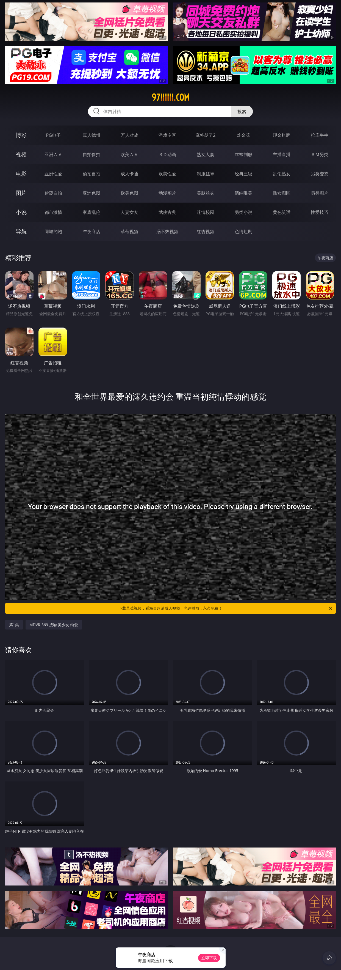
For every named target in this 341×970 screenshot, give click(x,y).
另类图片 (319, 193)
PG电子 (53, 135)
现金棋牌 (281, 135)
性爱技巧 (319, 212)
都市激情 (53, 212)
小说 (21, 212)
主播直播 (281, 154)
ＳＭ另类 (319, 154)
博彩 (21, 135)
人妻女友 (129, 212)
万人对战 (129, 135)
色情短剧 (243, 231)
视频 (21, 154)
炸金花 (243, 135)
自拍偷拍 (91, 154)
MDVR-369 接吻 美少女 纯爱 (53, 624)
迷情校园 (205, 212)
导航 (21, 231)
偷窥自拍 (53, 193)
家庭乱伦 (91, 212)
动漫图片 (167, 193)
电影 (21, 173)
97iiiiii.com (170, 97)
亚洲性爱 (53, 174)
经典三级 (243, 174)
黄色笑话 (281, 212)
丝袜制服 (243, 154)
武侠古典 (167, 212)
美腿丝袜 (205, 193)
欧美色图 (129, 193)
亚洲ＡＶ (53, 154)
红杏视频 (205, 231)
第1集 (14, 624)
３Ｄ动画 (167, 154)
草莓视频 (129, 231)
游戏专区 (167, 135)
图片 (21, 193)
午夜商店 (91, 231)
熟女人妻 (205, 154)
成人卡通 (129, 174)
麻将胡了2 (205, 135)
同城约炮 (53, 231)
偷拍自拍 (91, 174)
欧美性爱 (167, 174)
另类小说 (243, 212)
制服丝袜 (205, 174)
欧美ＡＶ (129, 154)
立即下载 (209, 957)
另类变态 (319, 174)
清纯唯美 (243, 193)
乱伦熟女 (281, 174)
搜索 (241, 111)
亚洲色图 (91, 193)
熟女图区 (281, 193)
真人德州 (91, 135)
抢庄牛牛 (319, 135)
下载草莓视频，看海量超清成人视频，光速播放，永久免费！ (225, 608)
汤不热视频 (167, 231)
